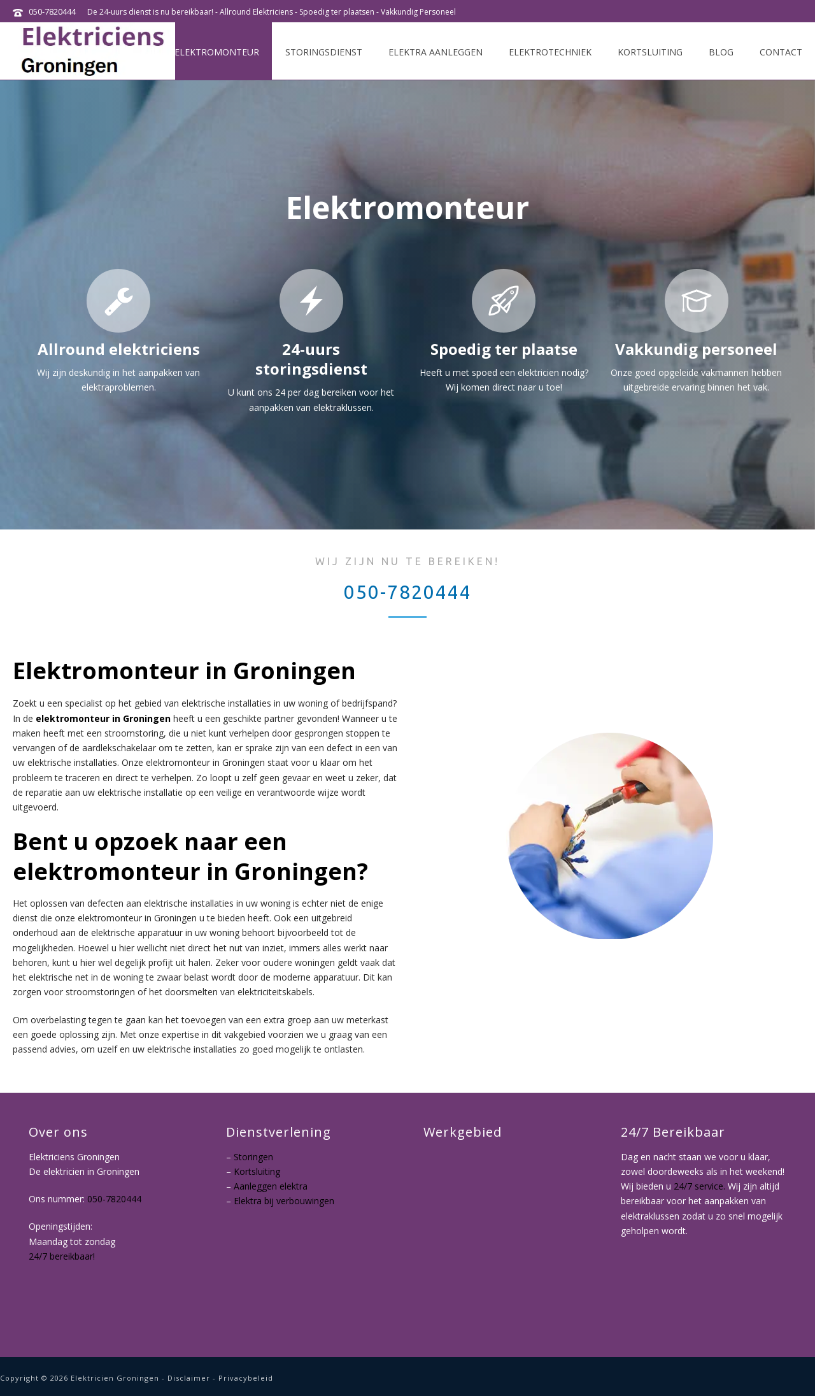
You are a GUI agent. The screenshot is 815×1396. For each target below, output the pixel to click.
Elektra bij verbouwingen (284, 1201)
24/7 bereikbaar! (62, 1256)
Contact (781, 52)
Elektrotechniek (550, 52)
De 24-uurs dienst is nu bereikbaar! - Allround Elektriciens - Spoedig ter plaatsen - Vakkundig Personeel (271, 11)
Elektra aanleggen (435, 52)
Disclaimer (188, 1378)
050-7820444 (52, 11)
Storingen (253, 1157)
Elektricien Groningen (115, 1378)
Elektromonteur (216, 52)
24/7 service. (699, 1186)
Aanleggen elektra (271, 1186)
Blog (721, 52)
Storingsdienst (323, 52)
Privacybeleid (245, 1378)
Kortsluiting (650, 52)
